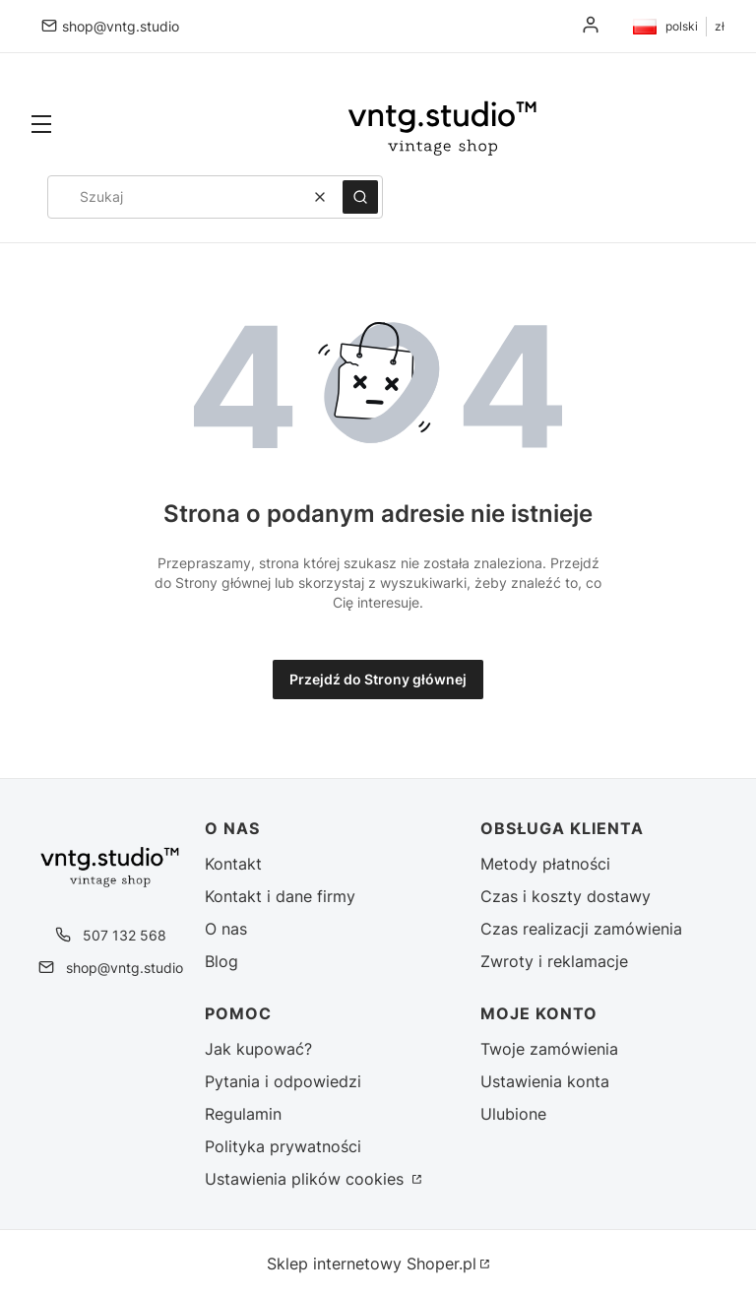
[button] (41, 126)
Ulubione (513, 1114)
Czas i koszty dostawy (565, 896)
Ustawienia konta (544, 1081)
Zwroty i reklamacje (554, 961)
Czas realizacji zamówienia (581, 929)
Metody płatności (545, 864)
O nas (226, 929)
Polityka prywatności (283, 1146)
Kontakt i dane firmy (280, 896)
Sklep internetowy (371, 1263)
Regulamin (243, 1114)
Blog (221, 961)
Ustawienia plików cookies (307, 1179)
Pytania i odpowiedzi (283, 1081)
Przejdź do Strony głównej (378, 679)
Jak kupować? (258, 1049)
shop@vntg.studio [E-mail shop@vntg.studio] (120, 26)
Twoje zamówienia (549, 1049)
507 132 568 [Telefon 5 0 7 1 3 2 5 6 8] (124, 935)
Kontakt (233, 864)
